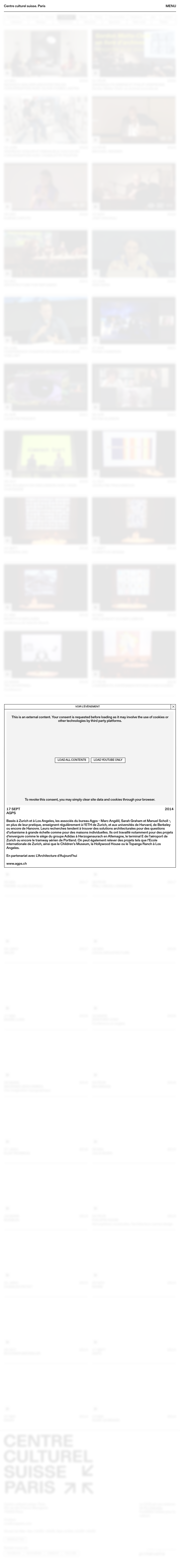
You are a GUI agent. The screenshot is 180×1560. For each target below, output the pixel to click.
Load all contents (72, 760)
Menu (171, 5)
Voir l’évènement (87, 706)
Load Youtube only (108, 760)
